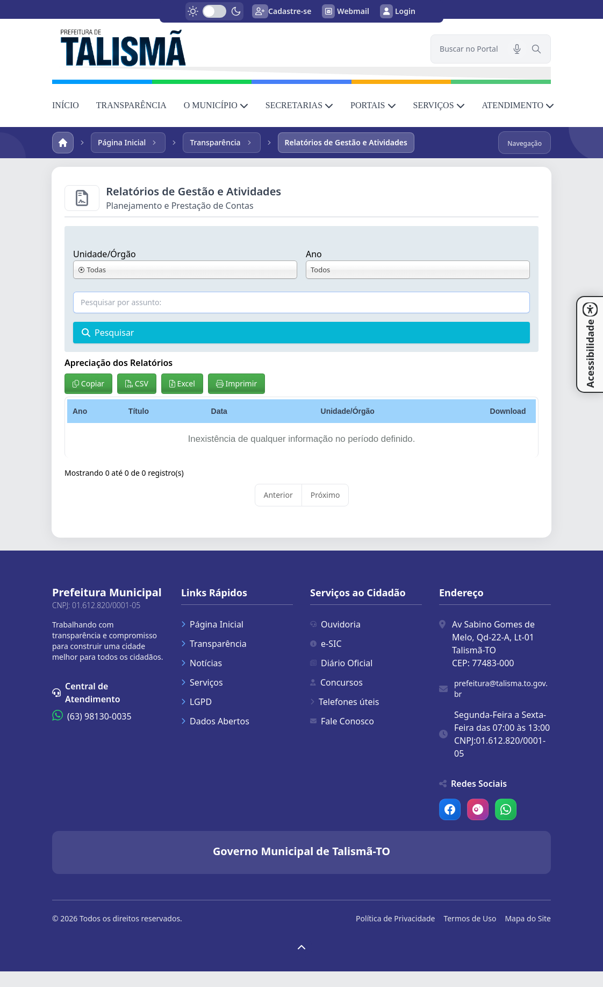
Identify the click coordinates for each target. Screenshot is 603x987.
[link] (235, 46)
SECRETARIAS (299, 105)
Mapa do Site (528, 918)
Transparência (214, 644)
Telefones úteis (344, 702)
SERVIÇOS (439, 105)
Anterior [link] (278, 495)
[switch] (214, 11)
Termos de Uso (469, 918)
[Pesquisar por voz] (517, 49)
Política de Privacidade (395, 918)
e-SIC (326, 644)
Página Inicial (212, 624)
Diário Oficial (341, 663)
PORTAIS (373, 105)
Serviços (202, 682)
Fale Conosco (342, 721)
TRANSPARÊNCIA (131, 105)
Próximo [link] (325, 495)
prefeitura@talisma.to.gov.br (501, 688)
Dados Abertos (215, 721)
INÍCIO (65, 105)
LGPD (196, 702)
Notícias (201, 663)
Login (397, 11)
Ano (314, 254)
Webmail (345, 11)
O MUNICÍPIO (216, 105)
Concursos (336, 682)
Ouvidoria (335, 624)
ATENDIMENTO (518, 105)
